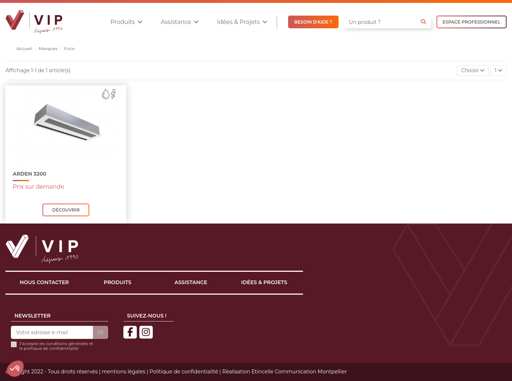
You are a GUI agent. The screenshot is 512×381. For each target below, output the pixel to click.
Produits (117, 282)
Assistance (191, 282)
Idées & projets (264, 282)
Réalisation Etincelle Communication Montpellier (284, 371)
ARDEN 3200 (29, 174)
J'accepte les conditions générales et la (56, 346)
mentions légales (123, 371)
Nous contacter (44, 282)
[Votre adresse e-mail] (52, 333)
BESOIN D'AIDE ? (313, 22)
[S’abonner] (100, 333)
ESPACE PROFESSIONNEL (471, 22)
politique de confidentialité (51, 348)
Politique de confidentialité (183, 371)
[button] (126, 22)
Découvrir (66, 210)
